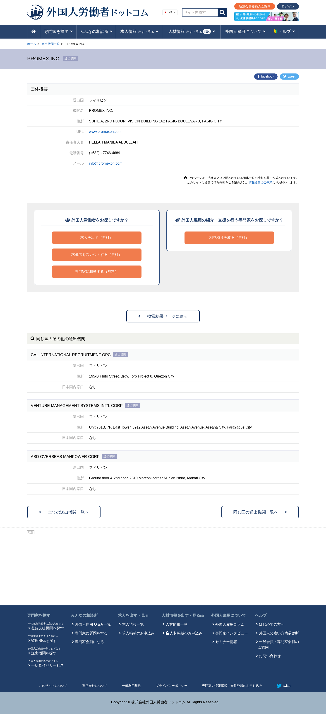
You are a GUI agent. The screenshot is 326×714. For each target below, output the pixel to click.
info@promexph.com (105, 163)
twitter (284, 685)
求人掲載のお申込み (138, 633)
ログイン (288, 6)
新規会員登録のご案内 (255, 6)
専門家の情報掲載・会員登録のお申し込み (232, 685)
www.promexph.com (105, 132)
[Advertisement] (163, 569)
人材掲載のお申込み (184, 633)
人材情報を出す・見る (183, 615)
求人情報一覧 (133, 624)
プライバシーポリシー (171, 685)
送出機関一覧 (51, 44)
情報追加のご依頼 (260, 182)
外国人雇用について (228, 615)
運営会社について (95, 685)
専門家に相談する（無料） (96, 271)
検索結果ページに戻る (163, 316)
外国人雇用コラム (229, 624)
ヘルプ (260, 615)
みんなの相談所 (84, 615)
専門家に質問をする (91, 633)
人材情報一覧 (176, 624)
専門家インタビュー (231, 633)
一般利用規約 (131, 685)
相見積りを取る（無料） (229, 237)
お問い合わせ (270, 656)
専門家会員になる (89, 642)
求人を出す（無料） (96, 237)
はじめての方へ (271, 624)
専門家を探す (38, 615)
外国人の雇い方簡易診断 (279, 633)
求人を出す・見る (133, 615)
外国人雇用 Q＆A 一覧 (93, 624)
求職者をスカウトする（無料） (96, 254)
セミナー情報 (226, 642)
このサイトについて (53, 685)
